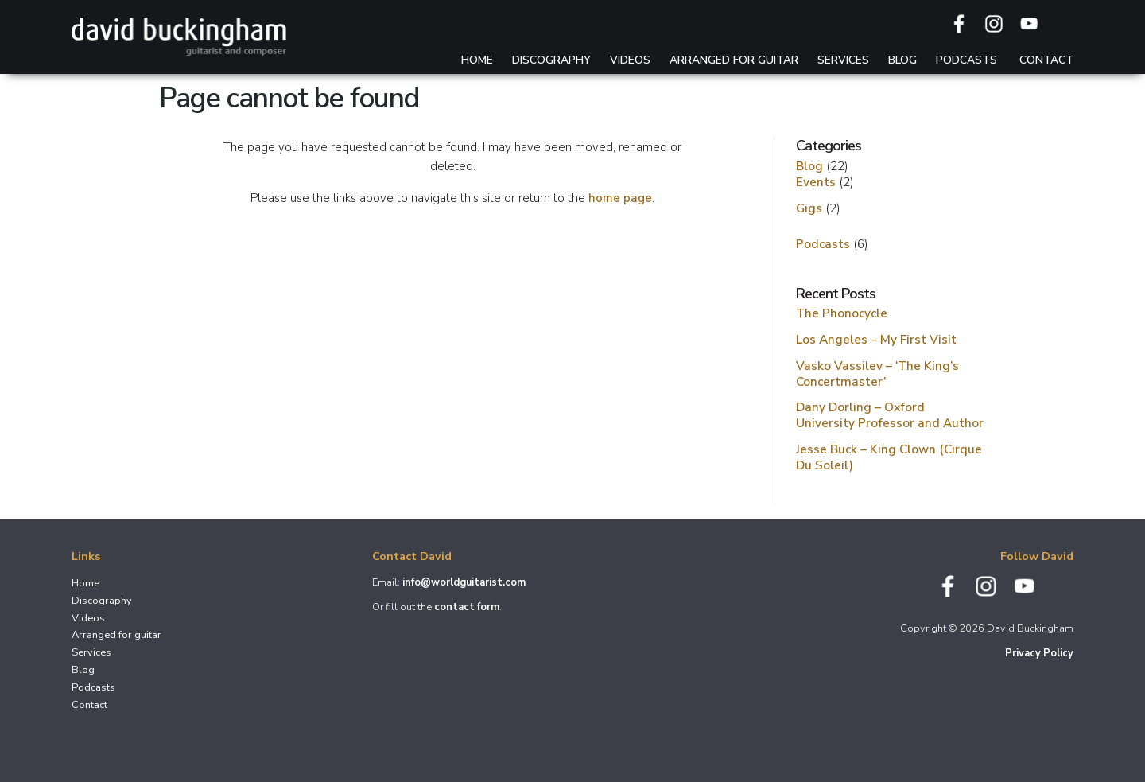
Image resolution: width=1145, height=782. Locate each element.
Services (843, 60)
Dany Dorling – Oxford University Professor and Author (890, 415)
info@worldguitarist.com (464, 582)
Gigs (809, 208)
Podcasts (966, 60)
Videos (630, 60)
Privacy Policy (1039, 653)
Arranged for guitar (734, 60)
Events (816, 181)
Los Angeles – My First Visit (876, 339)
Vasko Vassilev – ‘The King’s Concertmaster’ (877, 373)
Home (477, 60)
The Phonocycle (841, 313)
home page (620, 198)
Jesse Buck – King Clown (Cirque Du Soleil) (889, 457)
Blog (902, 60)
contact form (466, 607)
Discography (551, 60)
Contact (1046, 60)
